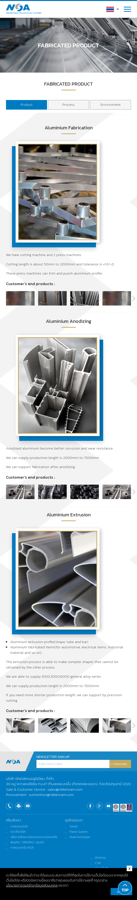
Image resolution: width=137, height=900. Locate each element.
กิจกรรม (100, 858)
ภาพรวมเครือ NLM (22, 847)
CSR (98, 863)
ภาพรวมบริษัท (19, 826)
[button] (131, 299)
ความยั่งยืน (102, 868)
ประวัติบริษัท (18, 832)
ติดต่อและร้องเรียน (107, 873)
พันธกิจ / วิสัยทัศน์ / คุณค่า (27, 842)
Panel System (79, 832)
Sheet (73, 826)
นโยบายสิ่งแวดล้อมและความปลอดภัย (34, 837)
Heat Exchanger (80, 837)
